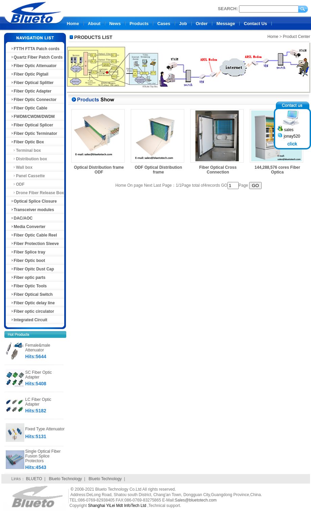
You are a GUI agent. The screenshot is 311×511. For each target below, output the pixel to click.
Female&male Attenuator (37, 347)
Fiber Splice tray (27, 252)
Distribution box (28, 159)
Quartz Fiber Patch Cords (36, 57)
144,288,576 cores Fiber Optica (277, 170)
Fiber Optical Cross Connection (218, 170)
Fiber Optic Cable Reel (33, 235)
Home (73, 23)
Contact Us (255, 23)
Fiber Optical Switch (31, 294)
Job (183, 23)
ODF (17, 184)
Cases (163, 23)
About (94, 23)
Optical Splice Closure (33, 201)
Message (225, 23)
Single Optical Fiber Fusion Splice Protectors (43, 456)
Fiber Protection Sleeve (34, 243)
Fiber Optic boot (27, 260)
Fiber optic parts (28, 277)
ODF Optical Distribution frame (158, 170)
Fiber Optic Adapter (31, 91)
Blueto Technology (65, 478)
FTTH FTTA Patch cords (34, 48)
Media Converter (28, 226)
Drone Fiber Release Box (37, 192)
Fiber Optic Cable (28, 108)
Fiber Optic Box (27, 142)
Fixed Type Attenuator (45, 429)
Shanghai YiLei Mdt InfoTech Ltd (117, 505)
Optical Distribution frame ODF (99, 170)
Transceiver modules (32, 209)
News (115, 23)
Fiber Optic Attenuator (33, 65)
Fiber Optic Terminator (33, 133)
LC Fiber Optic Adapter (38, 402)
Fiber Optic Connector (33, 99)
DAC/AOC (21, 218)
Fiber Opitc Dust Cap (32, 269)
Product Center (296, 36)
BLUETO (34, 478)
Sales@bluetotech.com (196, 500)
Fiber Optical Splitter (32, 82)
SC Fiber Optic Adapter (38, 375)
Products (138, 23)
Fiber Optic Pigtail (29, 74)
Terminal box (25, 150)
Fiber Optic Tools (28, 286)
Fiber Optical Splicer (31, 125)
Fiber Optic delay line (32, 303)
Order (202, 23)
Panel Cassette (27, 175)
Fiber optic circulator (32, 311)
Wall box (21, 167)
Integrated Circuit (28, 320)
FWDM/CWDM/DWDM (32, 116)
